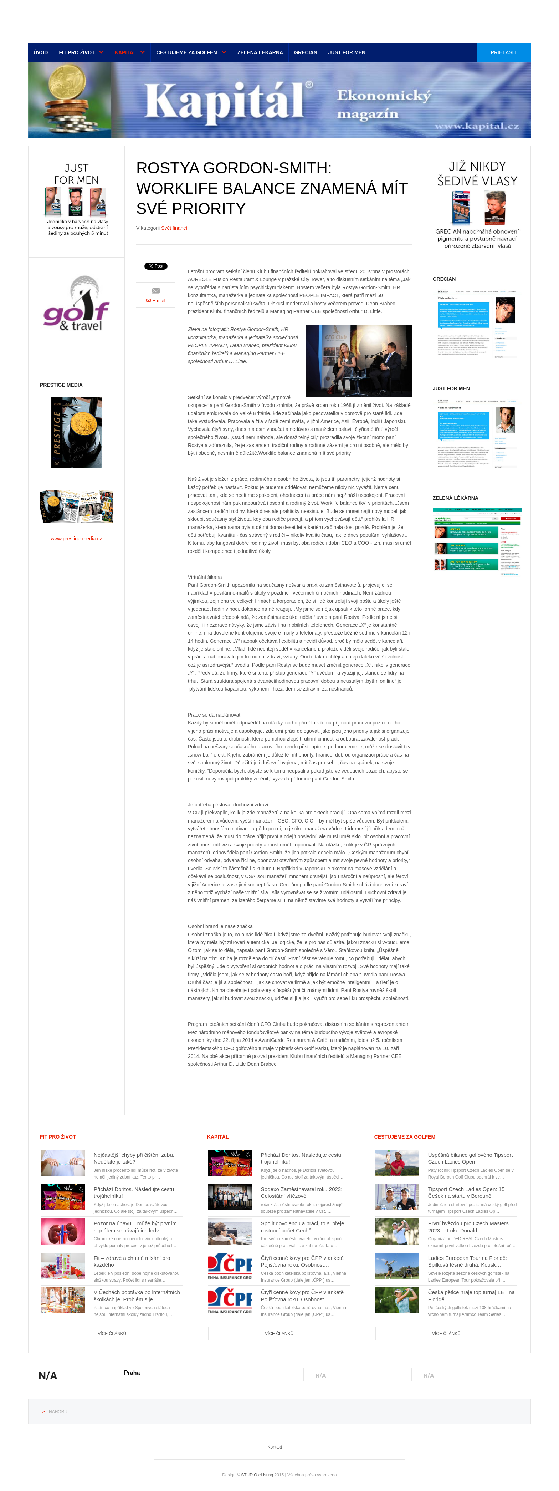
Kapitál (126, 52)
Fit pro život (76, 52)
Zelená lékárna (260, 52)
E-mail (155, 300)
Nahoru (58, 1411)
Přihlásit (504, 52)
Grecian (305, 52)
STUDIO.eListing (257, 1474)
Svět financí (174, 228)
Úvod (41, 52)
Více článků (112, 1333)
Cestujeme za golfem (186, 52)
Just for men (346, 52)
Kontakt (274, 1447)
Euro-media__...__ (72, 19)
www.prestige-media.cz (76, 538)
